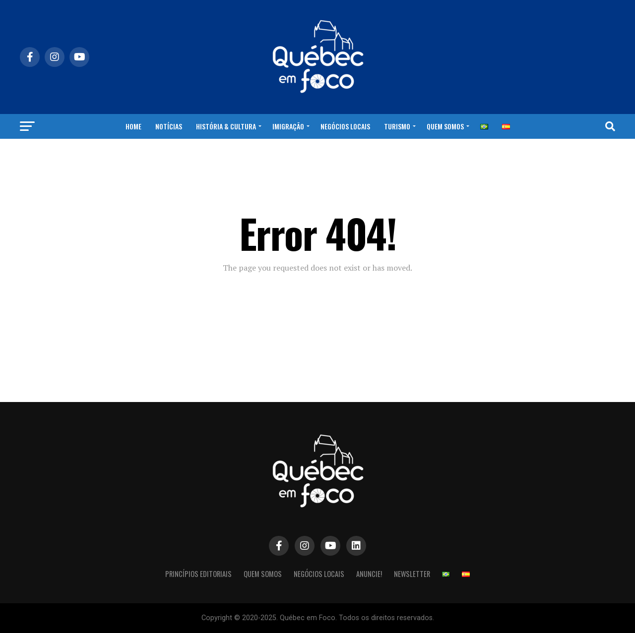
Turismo (397, 126)
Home (133, 126)
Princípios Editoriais (198, 574)
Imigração (288, 126)
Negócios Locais (345, 126)
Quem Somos (445, 126)
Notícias (168, 126)
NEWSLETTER (412, 574)
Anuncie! (369, 574)
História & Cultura (226, 126)
